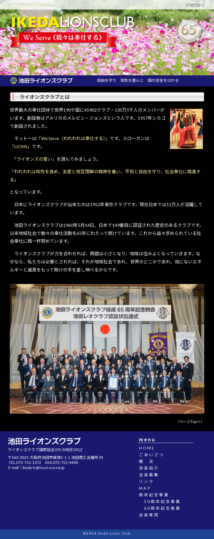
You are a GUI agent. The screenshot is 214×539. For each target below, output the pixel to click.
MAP (147, 488)
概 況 (149, 461)
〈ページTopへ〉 (190, 421)
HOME (149, 448)
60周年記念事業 (162, 508)
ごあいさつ (154, 454)
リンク (149, 481)
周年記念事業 (156, 494)
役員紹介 (151, 468)
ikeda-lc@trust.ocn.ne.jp (44, 467)
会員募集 (151, 474)
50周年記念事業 (162, 501)
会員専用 (151, 514)
